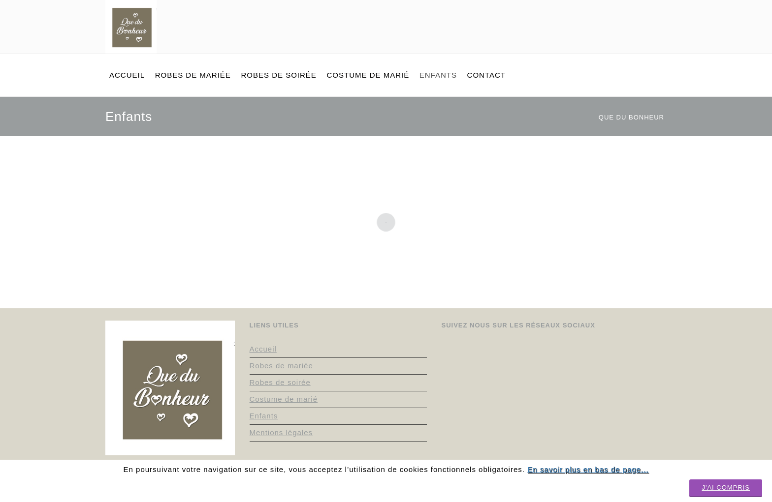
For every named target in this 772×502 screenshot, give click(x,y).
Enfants (264, 416)
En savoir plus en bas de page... (587, 469)
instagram (585, 8)
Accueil (263, 349)
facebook (625, 8)
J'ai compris (726, 487)
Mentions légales (281, 432)
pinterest (605, 8)
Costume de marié (284, 399)
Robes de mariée (281, 365)
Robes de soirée (280, 382)
